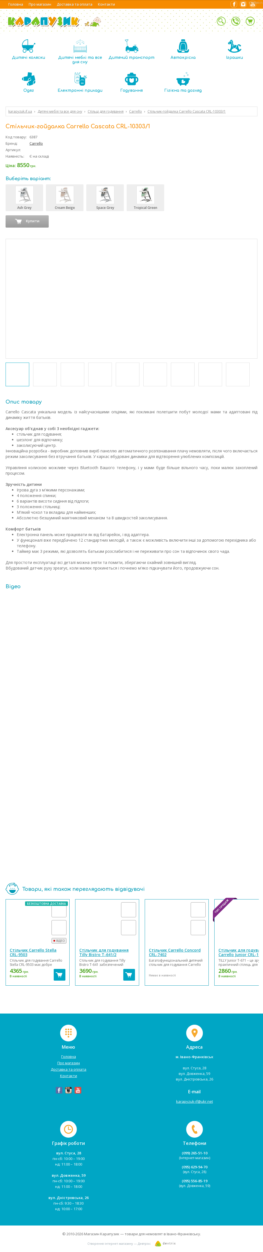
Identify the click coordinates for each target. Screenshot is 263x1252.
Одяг (28, 82)
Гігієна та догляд (183, 82)
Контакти (106, 4)
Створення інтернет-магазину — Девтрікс (119, 1243)
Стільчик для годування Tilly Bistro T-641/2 (104, 952)
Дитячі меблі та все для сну (80, 51)
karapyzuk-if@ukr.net (194, 1101)
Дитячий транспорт (131, 49)
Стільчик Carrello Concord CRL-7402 (175, 952)
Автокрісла (183, 49)
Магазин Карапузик (101, 1233)
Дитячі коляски (28, 49)
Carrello (36, 143)
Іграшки (234, 49)
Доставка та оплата (74, 4)
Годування (131, 82)
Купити (27, 221)
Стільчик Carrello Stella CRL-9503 (33, 952)
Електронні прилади (80, 82)
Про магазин (40, 4)
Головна (15, 4)
